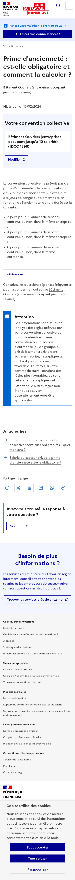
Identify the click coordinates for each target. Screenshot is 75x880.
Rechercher (58, 6)
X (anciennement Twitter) (18, 488)
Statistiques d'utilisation (17, 647)
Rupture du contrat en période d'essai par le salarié (32, 704)
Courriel (41, 488)
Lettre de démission (14, 698)
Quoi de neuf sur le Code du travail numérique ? (30, 634)
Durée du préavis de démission (20, 731)
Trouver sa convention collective (22, 682)
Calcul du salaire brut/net (17, 669)
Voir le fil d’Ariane (13, 46)
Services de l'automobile (17, 759)
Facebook (7, 488)
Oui (28, 526)
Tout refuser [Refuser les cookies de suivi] (37, 858)
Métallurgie (9, 766)
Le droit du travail (13, 628)
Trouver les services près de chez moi (35, 599)
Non (13, 526)
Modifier (14, 159)
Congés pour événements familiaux (23, 737)
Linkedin (30, 488)
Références (14, 274)
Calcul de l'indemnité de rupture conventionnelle (31, 676)
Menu (69, 6)
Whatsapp (52, 488)
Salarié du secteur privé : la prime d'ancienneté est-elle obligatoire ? (35, 460)
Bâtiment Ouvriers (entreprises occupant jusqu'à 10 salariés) (34, 294)
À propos (8, 641)
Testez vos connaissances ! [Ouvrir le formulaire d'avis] (40, 33)
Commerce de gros (14, 772)
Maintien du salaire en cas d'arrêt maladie (27, 743)
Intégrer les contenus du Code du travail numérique (32, 653)
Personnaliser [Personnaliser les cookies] (38, 869)
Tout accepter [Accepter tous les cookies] (37, 847)
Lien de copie (63, 488)
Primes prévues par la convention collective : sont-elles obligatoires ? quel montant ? (40, 445)
